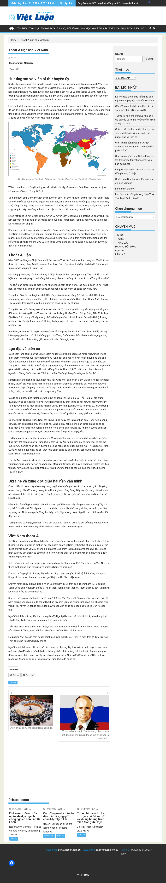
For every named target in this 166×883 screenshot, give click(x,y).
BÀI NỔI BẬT (49, 836)
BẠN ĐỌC (126, 28)
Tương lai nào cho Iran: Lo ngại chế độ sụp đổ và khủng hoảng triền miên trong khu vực (135, 119)
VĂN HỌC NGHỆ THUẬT (93, 28)
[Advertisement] (59, 769)
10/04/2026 (17, 809)
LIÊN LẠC (139, 28)
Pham (13, 58)
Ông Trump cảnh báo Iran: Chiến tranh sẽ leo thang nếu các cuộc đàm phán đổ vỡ (135, 146)
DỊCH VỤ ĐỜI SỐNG (67, 28)
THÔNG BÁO (47, 28)
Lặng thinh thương (125, 188)
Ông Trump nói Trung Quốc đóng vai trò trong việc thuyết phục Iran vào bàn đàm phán (134, 160)
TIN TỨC (21, 28)
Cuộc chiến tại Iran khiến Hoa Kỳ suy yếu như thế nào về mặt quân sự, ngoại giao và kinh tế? (134, 133)
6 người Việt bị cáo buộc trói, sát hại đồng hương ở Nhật (107, 3)
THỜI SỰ (33, 28)
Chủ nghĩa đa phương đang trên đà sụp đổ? (31, 712)
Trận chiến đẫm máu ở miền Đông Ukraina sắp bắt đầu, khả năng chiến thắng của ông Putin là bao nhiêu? (84, 717)
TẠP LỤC (114, 28)
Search (119, 53)
